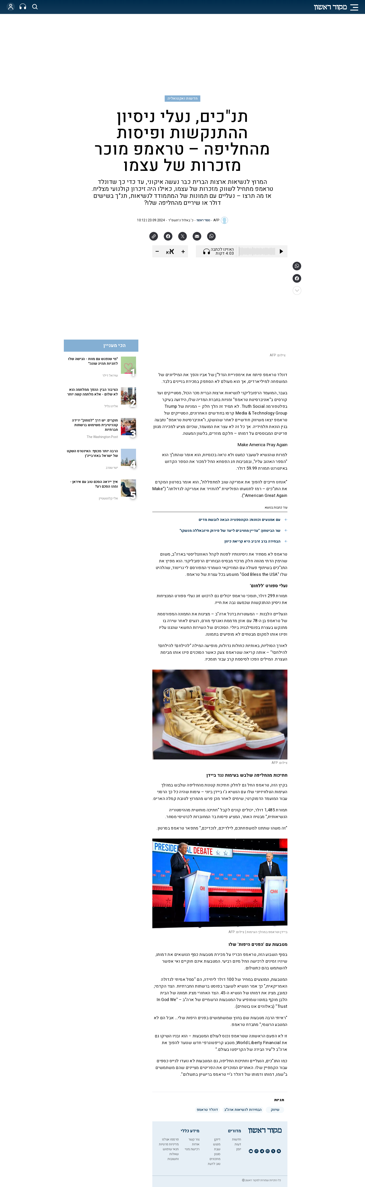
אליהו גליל (111, 406)
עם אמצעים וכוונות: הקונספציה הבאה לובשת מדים (239, 520)
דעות (238, 1144)
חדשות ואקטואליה (182, 98)
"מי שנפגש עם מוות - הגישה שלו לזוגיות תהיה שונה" (93, 361)
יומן (238, 1149)
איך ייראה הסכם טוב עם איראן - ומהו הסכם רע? (94, 484)
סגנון (217, 1154)
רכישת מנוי (192, 1149)
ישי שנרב (112, 467)
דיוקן (217, 1139)
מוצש (216, 1144)
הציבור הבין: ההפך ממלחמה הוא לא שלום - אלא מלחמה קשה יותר (92, 392)
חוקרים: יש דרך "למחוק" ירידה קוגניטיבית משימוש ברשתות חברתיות (95, 425)
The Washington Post (102, 437)
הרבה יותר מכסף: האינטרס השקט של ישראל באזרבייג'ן (92, 453)
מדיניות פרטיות (169, 1144)
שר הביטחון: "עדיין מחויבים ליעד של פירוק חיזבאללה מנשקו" (230, 530)
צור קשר (193, 1139)
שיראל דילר (110, 375)
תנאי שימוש (171, 1149)
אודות (195, 1144)
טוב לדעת (214, 1163)
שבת (217, 1149)
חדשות (236, 1139)
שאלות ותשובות (173, 1156)
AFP (216, 220)
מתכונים (215, 1159)
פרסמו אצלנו (170, 1139)
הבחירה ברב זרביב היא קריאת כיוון (252, 541)
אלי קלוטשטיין (108, 498)
